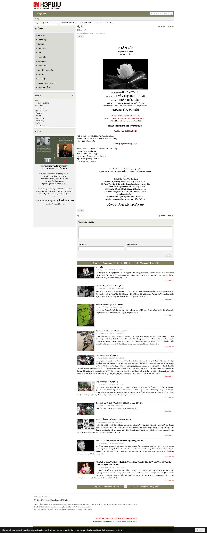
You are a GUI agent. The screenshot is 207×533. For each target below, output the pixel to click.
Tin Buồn (99, 267)
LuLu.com (68, 189)
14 (133, 263)
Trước (163, 26)
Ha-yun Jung (39, 121)
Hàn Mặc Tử (39, 118)
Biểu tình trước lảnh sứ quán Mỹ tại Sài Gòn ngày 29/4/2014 (120, 403)
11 (121, 263)
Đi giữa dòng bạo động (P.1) (107, 382)
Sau (169, 26)
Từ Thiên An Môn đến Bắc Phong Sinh (111, 331)
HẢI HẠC (38, 113)
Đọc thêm (168, 280)
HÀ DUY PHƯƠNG (42, 103)
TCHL (80, 36)
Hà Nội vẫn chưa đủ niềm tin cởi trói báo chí (113, 419)
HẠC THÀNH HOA (42, 111)
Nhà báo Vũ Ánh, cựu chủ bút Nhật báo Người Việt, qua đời (119, 441)
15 (137, 263)
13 (129, 263)
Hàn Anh (38, 116)
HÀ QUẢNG (39, 106)
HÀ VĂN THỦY (40, 108)
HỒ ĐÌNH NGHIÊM (42, 126)
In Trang (78, 215)
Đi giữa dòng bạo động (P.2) (107, 355)
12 (125, 263)
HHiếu (37, 123)
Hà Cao (37, 101)
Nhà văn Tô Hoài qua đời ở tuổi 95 (109, 305)
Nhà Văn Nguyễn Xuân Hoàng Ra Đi (110, 286)
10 (118, 263)
